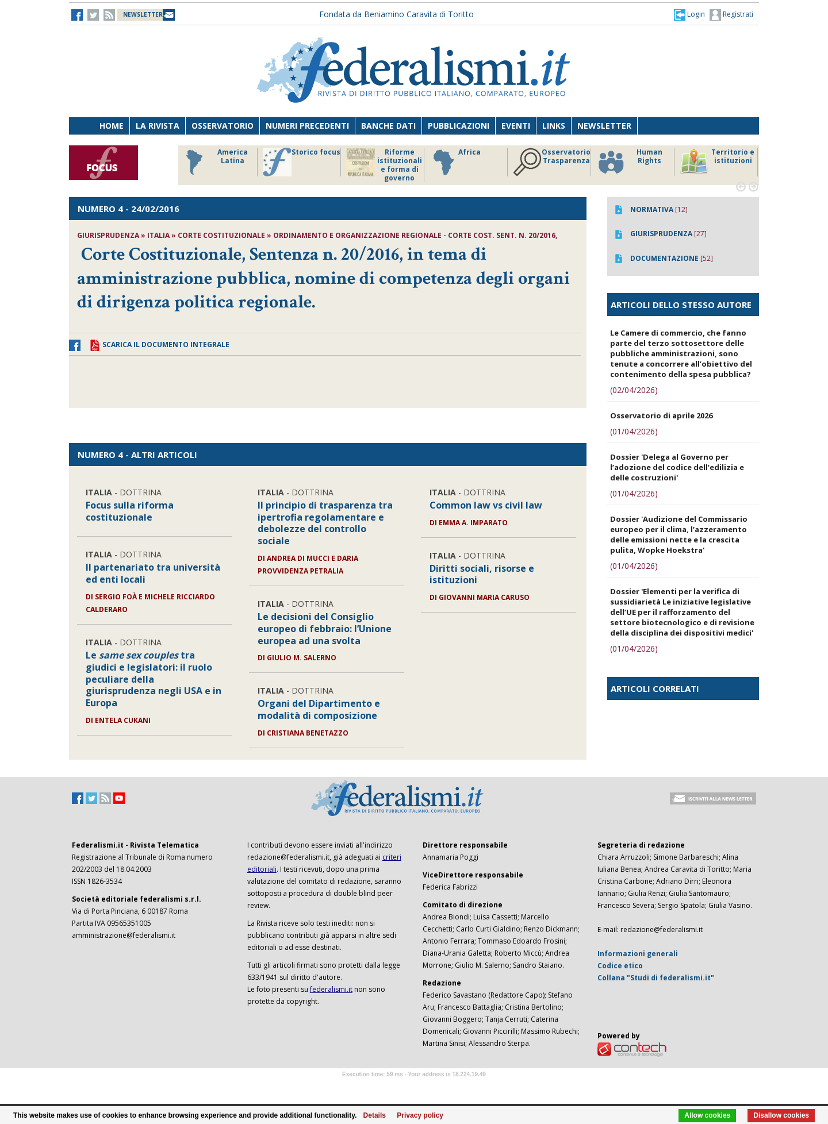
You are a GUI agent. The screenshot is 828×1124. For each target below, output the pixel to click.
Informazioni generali (637, 954)
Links (553, 125)
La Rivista (157, 125)
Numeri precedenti (307, 125)
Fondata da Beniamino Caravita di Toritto (396, 14)
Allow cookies (707, 1115)
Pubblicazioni (458, 125)
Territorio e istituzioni (717, 162)
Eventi (515, 125)
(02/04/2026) (634, 389)
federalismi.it (331, 989)
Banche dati (388, 125)
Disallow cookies (781, 1115)
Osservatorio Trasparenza (552, 162)
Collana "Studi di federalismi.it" (655, 978)
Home (111, 125)
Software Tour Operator (414, 1087)
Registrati (731, 15)
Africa (455, 162)
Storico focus (301, 162)
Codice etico (620, 966)
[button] (689, 14)
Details (374, 1115)
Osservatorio (222, 125)
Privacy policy (420, 1115)
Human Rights (629, 162)
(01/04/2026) (634, 431)
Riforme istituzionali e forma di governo (384, 165)
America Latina (213, 162)
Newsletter (604, 125)
